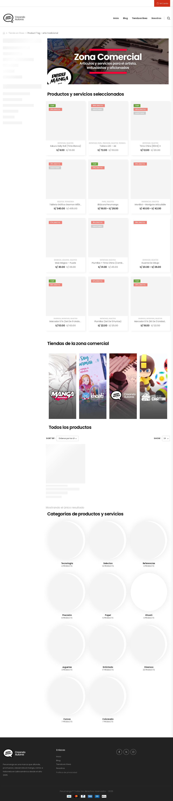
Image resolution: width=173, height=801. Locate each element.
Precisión (106, 143)
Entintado (62, 143)
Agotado (97, 109)
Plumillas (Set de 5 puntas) (107, 321)
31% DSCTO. (55, 109)
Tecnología (123, 143)
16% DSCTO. (55, 285)
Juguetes (65, 260)
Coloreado (108, 719)
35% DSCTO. (98, 105)
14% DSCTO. (98, 168)
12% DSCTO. (98, 281)
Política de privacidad (66, 772)
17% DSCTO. (55, 222)
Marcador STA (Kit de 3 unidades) (151, 321)
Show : (157, 438)
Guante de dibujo (150, 262)
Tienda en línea (139, 18)
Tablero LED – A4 (108, 146)
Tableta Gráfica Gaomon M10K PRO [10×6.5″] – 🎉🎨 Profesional (81, 204)
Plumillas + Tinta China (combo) (108, 262)
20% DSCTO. (140, 285)
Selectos (69, 143)
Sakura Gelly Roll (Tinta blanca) (65, 146)
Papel (100, 143)
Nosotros (156, 18)
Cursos (67, 719)
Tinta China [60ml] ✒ (150, 146)
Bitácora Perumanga (108, 204)
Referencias (146, 202)
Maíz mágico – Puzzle (65, 262)
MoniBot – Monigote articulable (150, 204)
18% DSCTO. (140, 222)
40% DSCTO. (140, 109)
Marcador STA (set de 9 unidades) (66, 321)
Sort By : (50, 438)
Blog (125, 18)
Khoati (148, 615)
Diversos (57, 260)
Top (52, 105)
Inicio (116, 18)
